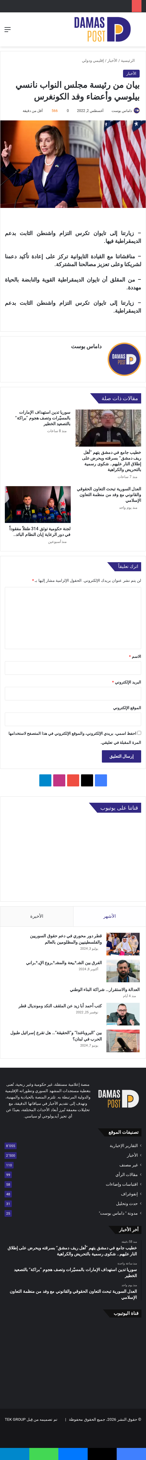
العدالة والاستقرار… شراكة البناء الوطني (105, 989)
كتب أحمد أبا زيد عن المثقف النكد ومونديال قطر (60, 1005)
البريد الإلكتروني (126, 682)
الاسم (135, 656)
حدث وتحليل (127, 1203)
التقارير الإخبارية (124, 1145)
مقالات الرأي (126, 1174)
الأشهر (109, 916)
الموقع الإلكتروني (127, 708)
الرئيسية (130, 60)
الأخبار (112, 60)
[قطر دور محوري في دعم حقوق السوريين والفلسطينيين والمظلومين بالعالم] (123, 944)
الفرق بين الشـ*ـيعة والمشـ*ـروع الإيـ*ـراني (64, 962)
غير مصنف (128, 1164)
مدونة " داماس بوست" (118, 1213)
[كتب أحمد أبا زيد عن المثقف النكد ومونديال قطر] (123, 1014)
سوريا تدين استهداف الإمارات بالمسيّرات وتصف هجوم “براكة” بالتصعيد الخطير (42, 418)
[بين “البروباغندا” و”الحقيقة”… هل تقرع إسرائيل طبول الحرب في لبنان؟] (123, 1041)
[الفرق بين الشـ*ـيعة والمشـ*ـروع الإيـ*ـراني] (123, 971)
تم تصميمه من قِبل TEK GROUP (31, 1419)
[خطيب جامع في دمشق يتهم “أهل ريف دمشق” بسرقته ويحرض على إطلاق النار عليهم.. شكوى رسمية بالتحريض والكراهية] (108, 428)
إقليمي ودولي (93, 60)
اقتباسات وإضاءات (122, 1184)
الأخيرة (36, 916)
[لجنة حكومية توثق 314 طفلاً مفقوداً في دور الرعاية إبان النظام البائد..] (38, 504)
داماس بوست (122, 111)
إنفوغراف (129, 1193)
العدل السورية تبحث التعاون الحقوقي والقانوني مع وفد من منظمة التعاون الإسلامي (109, 494)
